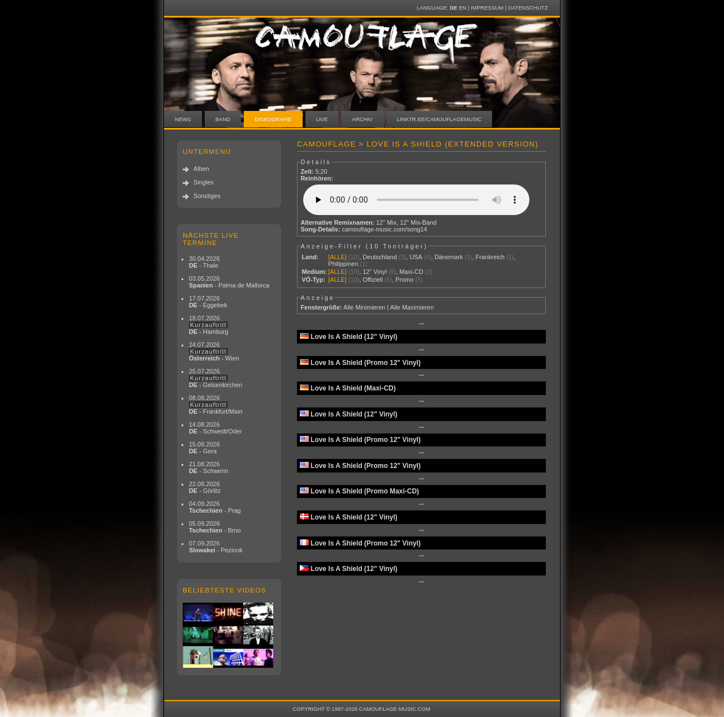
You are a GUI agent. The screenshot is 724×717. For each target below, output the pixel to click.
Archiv (362, 119)
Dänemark (448, 257)
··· (421, 323)
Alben (201, 168)
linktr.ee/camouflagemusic (439, 119)
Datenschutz (528, 8)
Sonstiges (207, 195)
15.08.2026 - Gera (204, 447)
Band (223, 119)
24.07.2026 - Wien (214, 351)
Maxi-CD (411, 271)
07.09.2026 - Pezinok (216, 546)
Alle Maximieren (412, 307)
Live (322, 119)
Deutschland (380, 257)
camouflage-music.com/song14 (385, 229)
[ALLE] (337, 257)
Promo (404, 279)
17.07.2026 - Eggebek (208, 301)
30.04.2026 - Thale (204, 262)
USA (416, 257)
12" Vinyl (374, 271)
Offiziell (372, 279)
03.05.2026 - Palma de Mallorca (229, 282)
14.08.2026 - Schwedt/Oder (215, 428)
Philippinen (343, 263)
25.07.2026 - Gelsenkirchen (215, 378)
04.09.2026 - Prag (215, 507)
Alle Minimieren (364, 307)
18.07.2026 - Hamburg (209, 325)
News (183, 119)
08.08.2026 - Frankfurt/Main (216, 404)
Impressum (487, 8)
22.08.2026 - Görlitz (205, 487)
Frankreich (490, 257)
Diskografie (273, 119)
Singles (203, 182)
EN (462, 8)
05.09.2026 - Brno (215, 527)
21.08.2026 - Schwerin (209, 467)
